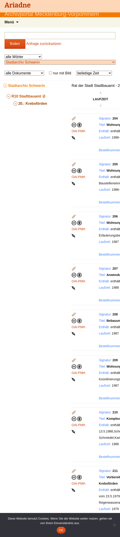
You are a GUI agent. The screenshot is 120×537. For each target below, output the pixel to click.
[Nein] (114, 525)
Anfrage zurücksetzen (43, 44)
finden (15, 44)
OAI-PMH (78, 131)
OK (61, 530)
